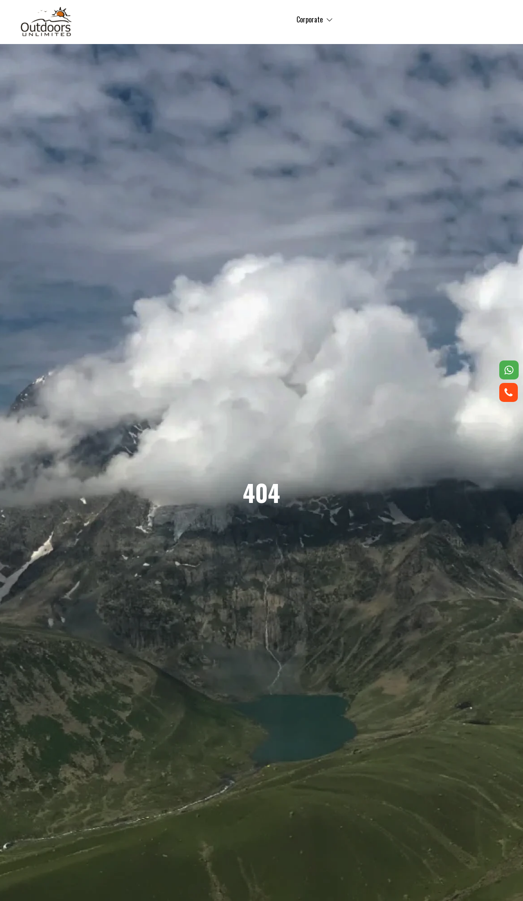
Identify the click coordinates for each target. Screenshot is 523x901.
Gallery (283, 19)
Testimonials (326, 19)
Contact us (415, 19)
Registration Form (467, 19)
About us (372, 19)
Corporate (248, 19)
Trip (218, 19)
